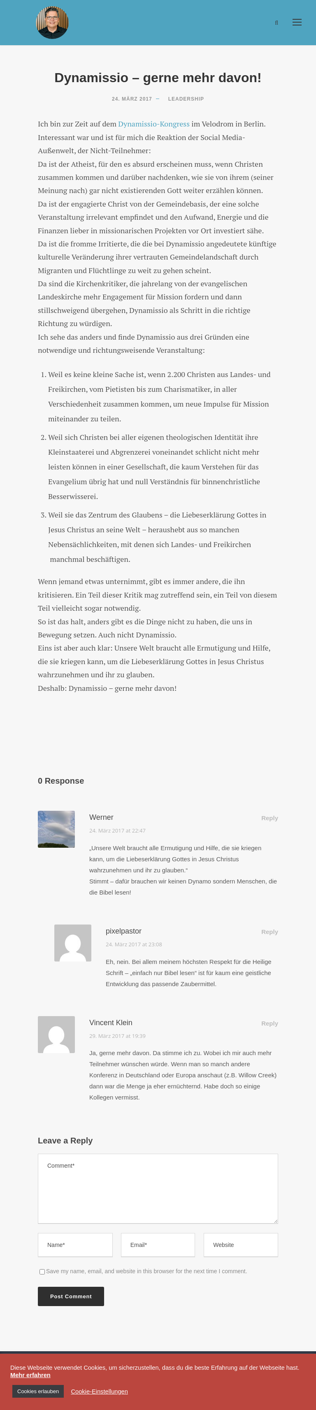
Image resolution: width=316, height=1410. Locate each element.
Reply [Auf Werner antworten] (269, 817)
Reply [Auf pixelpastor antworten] (269, 931)
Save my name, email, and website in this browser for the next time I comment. (146, 1271)
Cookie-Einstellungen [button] (99, 1391)
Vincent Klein (110, 1023)
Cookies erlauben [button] (38, 1391)
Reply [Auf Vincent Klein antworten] (269, 1023)
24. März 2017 (132, 99)
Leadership (186, 99)
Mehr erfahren (30, 1375)
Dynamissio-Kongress (154, 124)
